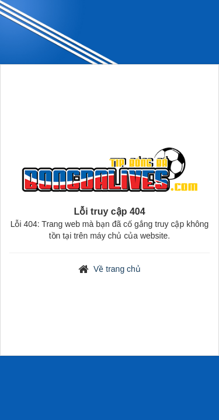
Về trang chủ (117, 269)
